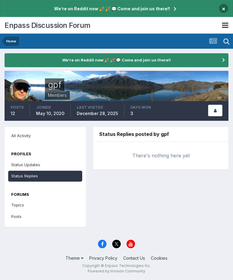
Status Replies (24, 175)
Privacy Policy (103, 258)
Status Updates (25, 164)
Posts (16, 216)
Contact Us (134, 258)
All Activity (21, 135)
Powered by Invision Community (116, 271)
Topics (17, 205)
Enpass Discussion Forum (47, 25)
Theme (74, 258)
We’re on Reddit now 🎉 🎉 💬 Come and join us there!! (112, 8)
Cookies (159, 258)
